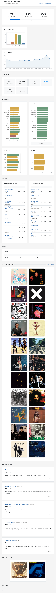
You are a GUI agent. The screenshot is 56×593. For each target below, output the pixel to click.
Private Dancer (34, 229)
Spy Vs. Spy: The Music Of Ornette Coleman (9, 208)
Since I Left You (8, 218)
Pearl (6, 470)
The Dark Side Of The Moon (35, 190)
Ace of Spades (8, 222)
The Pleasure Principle (8, 201)
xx (5, 226)
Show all (41, 143)
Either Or (33, 211)
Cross (6, 214)
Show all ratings (8, 589)
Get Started (48, 3)
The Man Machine (35, 225)
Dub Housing (8, 231)
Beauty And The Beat (10, 486)
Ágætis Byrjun (34, 221)
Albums (41, 3)
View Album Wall (50, 264)
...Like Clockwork (9, 522)
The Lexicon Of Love (10, 540)
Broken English (34, 207)
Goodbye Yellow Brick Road (34, 201)
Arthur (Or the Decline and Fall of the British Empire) (9, 237)
